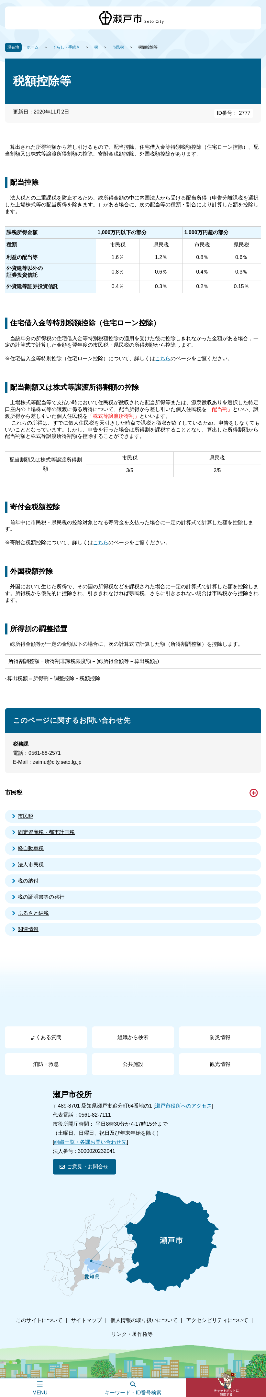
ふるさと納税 (33, 913)
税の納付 (28, 880)
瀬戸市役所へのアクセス (183, 1106)
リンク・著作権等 (132, 1334)
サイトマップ (86, 1320)
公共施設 (133, 1064)
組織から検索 (133, 1037)
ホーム (33, 47)
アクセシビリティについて (217, 1320)
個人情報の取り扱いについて (144, 1320)
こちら (163, 358)
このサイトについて (39, 1320)
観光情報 (220, 1064)
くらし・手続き (66, 47)
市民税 (118, 47)
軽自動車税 (31, 848)
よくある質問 (45, 1037)
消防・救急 (46, 1064)
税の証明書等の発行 (41, 897)
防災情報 (220, 1037)
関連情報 (28, 929)
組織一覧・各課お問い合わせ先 (90, 1142)
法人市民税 (31, 864)
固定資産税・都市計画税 (46, 832)
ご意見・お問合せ (87, 1166)
